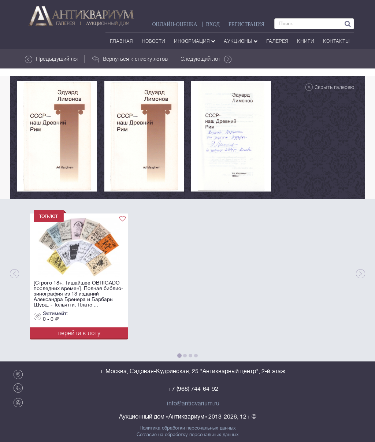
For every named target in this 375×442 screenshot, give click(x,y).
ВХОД (213, 24)
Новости (153, 40)
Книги (305, 40)
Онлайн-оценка (174, 24)
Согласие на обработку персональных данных (188, 435)
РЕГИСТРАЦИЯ (246, 24)
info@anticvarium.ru (193, 403)
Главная (121, 40)
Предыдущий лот (52, 59)
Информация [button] (194, 40)
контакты (336, 40)
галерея (277, 40)
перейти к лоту (78, 332)
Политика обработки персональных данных (188, 428)
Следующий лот (206, 59)
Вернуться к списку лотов (130, 59)
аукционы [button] (240, 40)
